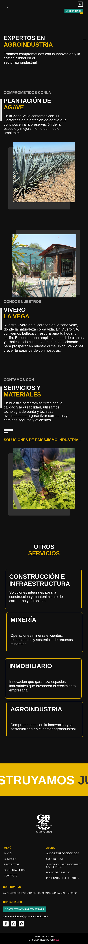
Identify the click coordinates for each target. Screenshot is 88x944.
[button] (81, 12)
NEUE (56, 940)
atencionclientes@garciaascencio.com (25, 916)
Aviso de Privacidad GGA (62, 853)
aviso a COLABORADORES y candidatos (63, 865)
